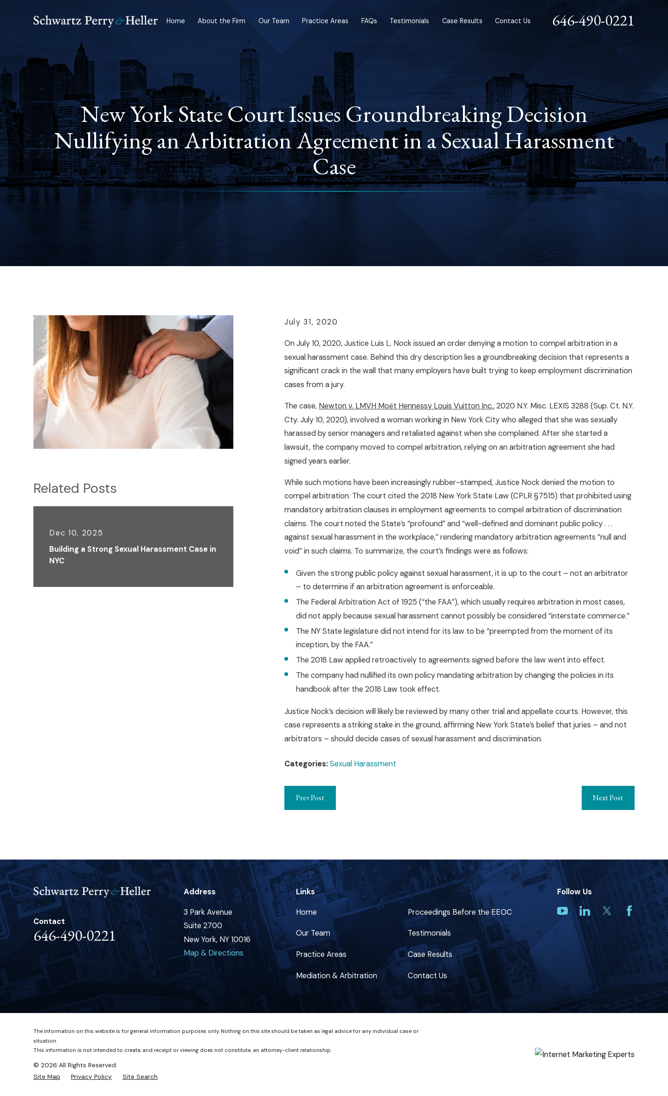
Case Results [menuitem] (462, 21)
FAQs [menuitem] (369, 21)
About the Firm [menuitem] (221, 21)
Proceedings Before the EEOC (460, 912)
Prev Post (310, 797)
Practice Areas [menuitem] (325, 21)
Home (306, 912)
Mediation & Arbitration (336, 976)
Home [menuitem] (176, 21)
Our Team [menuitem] (273, 21)
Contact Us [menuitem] (513, 21)
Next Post (608, 797)
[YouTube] (562, 910)
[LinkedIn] (584, 910)
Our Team (313, 933)
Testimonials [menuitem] (409, 21)
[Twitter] (607, 910)
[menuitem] (46, 1077)
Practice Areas (321, 954)
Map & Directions (214, 953)
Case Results (430, 954)
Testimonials (429, 933)
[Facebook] (629, 910)
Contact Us (427, 976)
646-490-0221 (593, 20)
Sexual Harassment (363, 764)
